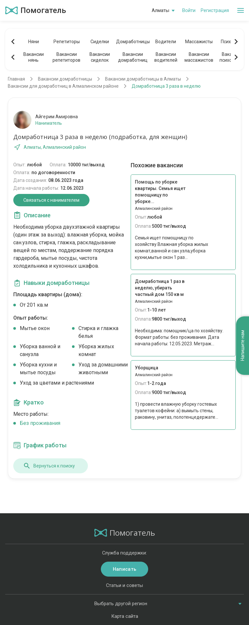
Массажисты (199, 41)
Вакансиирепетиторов (66, 57)
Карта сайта (124, 616)
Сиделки (99, 41)
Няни (33, 41)
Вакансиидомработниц (133, 57)
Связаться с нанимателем (51, 200)
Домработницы (132, 41)
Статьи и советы (124, 585)
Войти (189, 10)
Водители (165, 41)
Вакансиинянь (33, 57)
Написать (124, 569)
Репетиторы (66, 41)
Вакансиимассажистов (198, 57)
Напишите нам (242, 345)
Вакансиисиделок (99, 57)
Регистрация (215, 10)
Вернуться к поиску (49, 466)
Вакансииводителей (165, 57)
